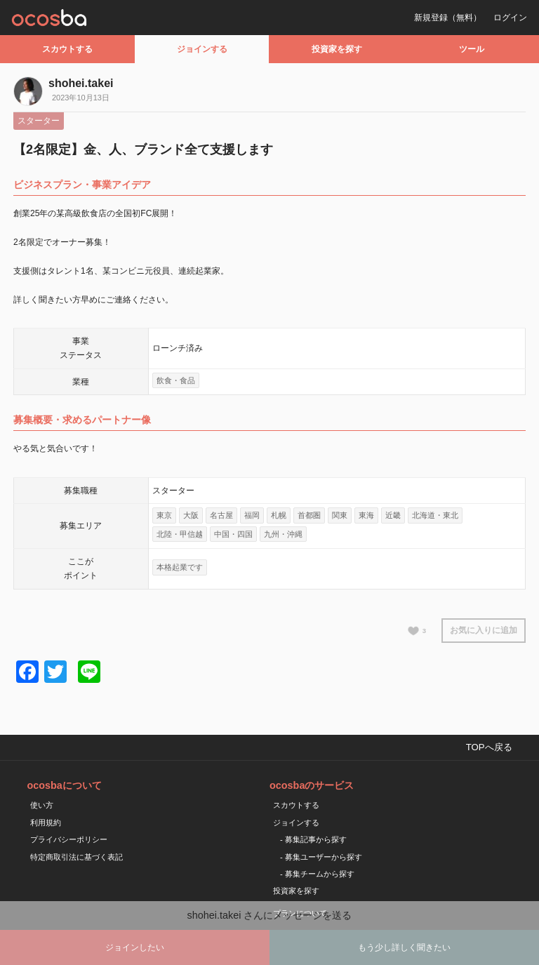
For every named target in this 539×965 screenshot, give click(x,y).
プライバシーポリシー (68, 839)
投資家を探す (337, 49)
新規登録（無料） (447, 17)
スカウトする (67, 49)
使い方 (41, 805)
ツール (471, 49)
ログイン (510, 17)
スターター (39, 121)
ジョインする (202, 49)
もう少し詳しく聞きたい (404, 947)
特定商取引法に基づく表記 (76, 857)
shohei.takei (80, 83)
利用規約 (45, 822)
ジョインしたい (134, 947)
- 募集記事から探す (313, 839)
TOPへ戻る (489, 747)
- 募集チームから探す (317, 874)
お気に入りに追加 (483, 630)
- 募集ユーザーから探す (321, 857)
